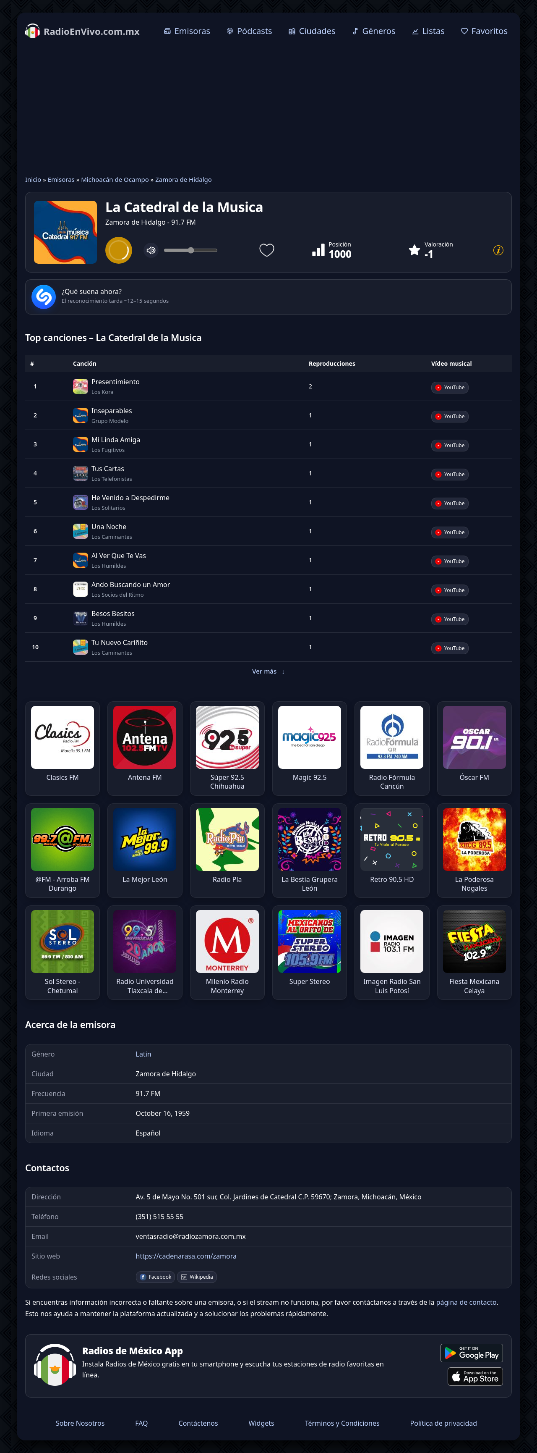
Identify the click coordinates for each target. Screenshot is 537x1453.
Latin (143, 1054)
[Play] (118, 250)
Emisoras (61, 179)
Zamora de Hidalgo (183, 179)
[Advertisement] (268, 108)
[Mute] (151, 250)
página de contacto (466, 1302)
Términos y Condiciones (342, 1423)
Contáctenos (198, 1423)
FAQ (141, 1423)
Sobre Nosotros (80, 1423)
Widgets (261, 1423)
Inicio (33, 179)
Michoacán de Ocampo (115, 179)
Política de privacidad (443, 1423)
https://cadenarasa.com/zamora (186, 1256)
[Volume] (191, 250)
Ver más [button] (268, 671)
